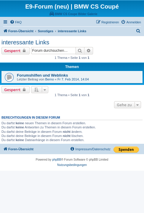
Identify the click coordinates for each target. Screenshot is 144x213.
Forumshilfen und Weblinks (42, 75)
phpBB (56, 159)
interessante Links (25, 42)
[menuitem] (16, 22)
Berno (49, 79)
